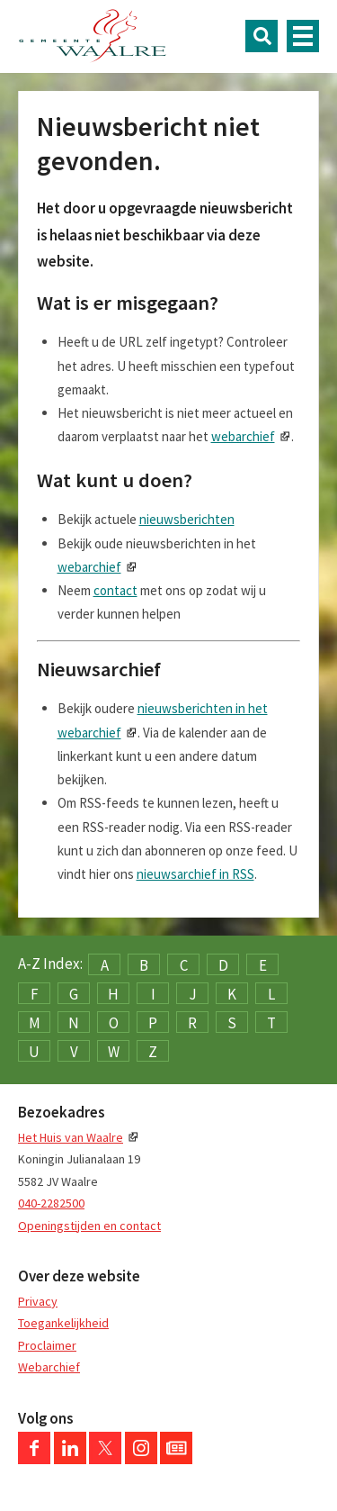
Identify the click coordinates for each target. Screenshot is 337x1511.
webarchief (243, 436)
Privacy (38, 1301)
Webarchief (49, 1367)
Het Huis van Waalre (70, 1137)
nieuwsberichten (187, 519)
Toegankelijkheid (63, 1323)
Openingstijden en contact (89, 1225)
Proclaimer (47, 1345)
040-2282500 (51, 1203)
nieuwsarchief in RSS (195, 873)
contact (115, 590)
